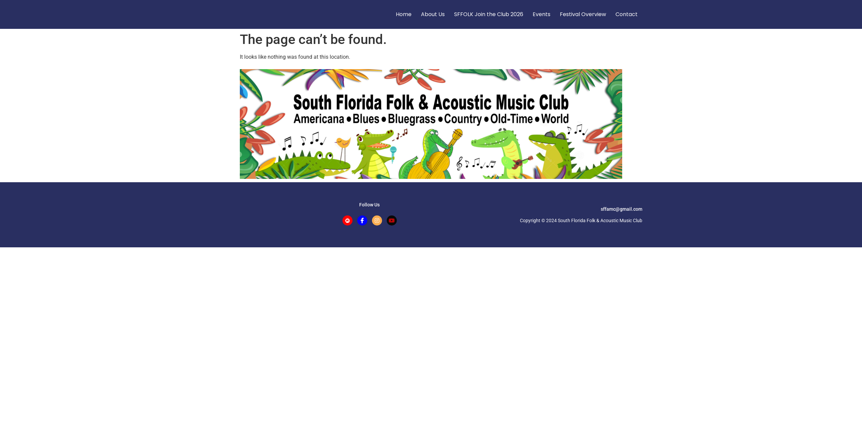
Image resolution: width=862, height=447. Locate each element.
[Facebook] (362, 220)
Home (404, 14)
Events (541, 14)
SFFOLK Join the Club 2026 (488, 14)
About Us (433, 14)
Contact (626, 14)
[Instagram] (377, 220)
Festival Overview (583, 14)
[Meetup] (347, 220)
